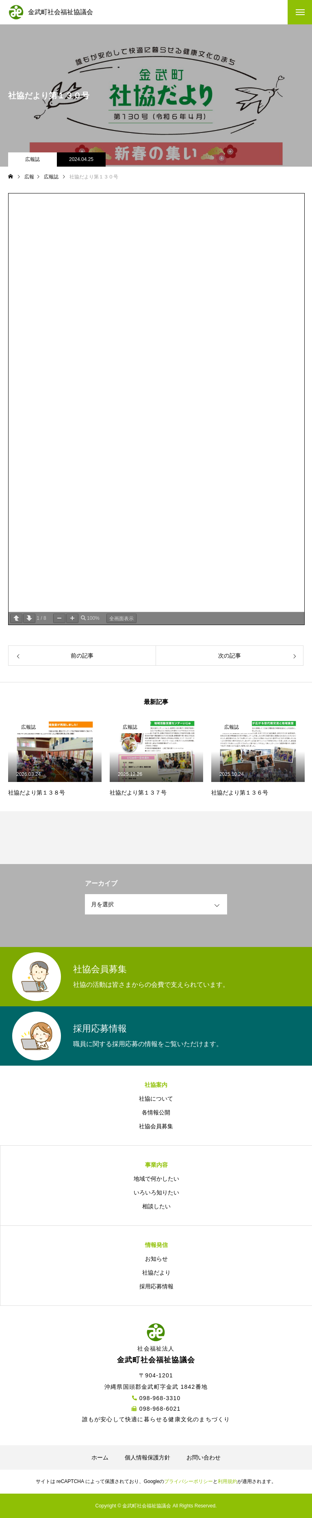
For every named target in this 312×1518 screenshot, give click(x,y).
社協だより (156, 1272)
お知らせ (156, 1259)
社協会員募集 (156, 1126)
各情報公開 (156, 1112)
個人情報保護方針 (147, 1457)
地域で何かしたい (156, 1178)
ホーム (99, 1457)
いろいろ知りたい (156, 1192)
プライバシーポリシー (188, 1481)
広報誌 (32, 159)
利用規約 (227, 1481)
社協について (156, 1098)
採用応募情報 (156, 1286)
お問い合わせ (203, 1457)
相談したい (156, 1206)
